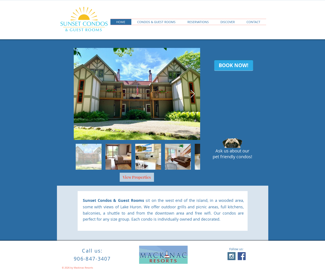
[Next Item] (192, 94)
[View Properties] (136, 177)
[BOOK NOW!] (233, 65)
